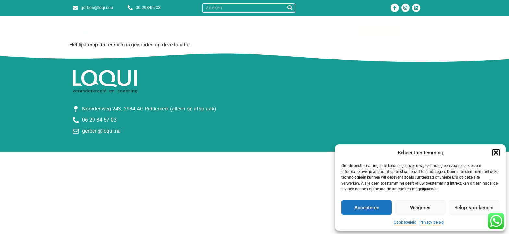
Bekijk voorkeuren (473, 208)
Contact (281, 30)
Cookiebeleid (405, 222)
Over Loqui (244, 30)
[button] (496, 153)
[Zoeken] (290, 8)
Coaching (205, 30)
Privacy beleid (431, 222)
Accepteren (366, 208)
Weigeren (420, 208)
